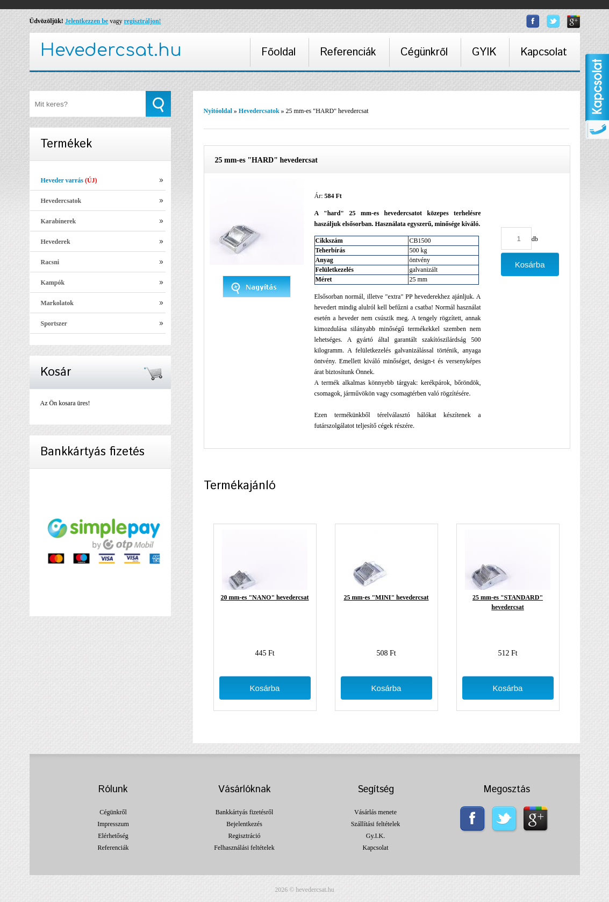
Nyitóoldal (218, 111)
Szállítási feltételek (375, 824)
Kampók (53, 282)
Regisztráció (244, 836)
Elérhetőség (113, 836)
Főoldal (278, 52)
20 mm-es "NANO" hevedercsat (264, 597)
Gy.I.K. (375, 836)
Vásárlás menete (375, 812)
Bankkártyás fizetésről (245, 812)
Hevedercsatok (61, 201)
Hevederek (55, 241)
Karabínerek (58, 221)
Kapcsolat (543, 52)
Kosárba (265, 688)
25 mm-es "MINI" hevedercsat (385, 597)
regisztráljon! (142, 21)
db (535, 239)
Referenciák (348, 52)
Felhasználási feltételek (244, 847)
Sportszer (54, 323)
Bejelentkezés (244, 824)
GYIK (484, 52)
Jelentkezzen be (86, 21)
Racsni (50, 262)
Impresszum (113, 824)
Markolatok (57, 303)
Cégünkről (424, 52)
